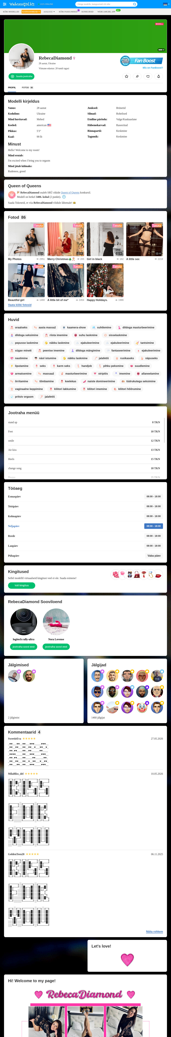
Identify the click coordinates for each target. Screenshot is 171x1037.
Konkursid (87, 12)
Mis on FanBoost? (153, 67)
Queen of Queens (70, 192)
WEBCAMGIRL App (107, 11)
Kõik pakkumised (69, 11)
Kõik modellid (11, 12)
